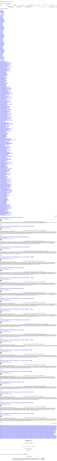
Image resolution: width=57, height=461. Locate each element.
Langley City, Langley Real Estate (4, 142)
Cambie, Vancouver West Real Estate (5, 86)
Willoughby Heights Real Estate (4, 213)
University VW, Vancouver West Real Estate (6, 190)
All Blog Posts (2, 10)
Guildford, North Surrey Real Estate (30, 430)
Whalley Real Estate (2, 210)
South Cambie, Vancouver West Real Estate (6, 180)
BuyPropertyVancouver (3, 85)
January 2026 (2, 19)
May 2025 (1, 24)
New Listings (2, 11)
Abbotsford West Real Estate (4, 61)
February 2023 (2, 41)
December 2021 (2, 50)
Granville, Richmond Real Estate (11, 430)
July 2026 (1, 15)
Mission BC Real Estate (3, 151)
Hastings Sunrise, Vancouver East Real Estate (6, 128)
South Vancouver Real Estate (4, 183)
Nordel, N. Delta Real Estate (4, 154)
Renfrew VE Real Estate (28, 434)
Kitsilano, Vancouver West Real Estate (5, 140)
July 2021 (1, 53)
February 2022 (2, 49)
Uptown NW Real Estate (3, 191)
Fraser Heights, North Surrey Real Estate (5, 114)
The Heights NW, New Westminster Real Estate (23, 436)
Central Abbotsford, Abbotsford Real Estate (5, 88)
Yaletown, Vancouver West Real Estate (52, 438)
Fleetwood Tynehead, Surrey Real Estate (51, 429)
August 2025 (1, 22)
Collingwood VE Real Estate (3, 97)
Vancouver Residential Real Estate (13, 437)
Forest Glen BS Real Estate (3, 112)
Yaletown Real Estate (3, 214)
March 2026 (1, 18)
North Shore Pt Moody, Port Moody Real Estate (6, 156)
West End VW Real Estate (3, 207)
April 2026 (1, 17)
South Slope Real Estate (3, 182)
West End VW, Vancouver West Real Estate (6, 208)
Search (53, 6)
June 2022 (1, 46)
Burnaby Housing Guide (4, 426)
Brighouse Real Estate (3, 68)
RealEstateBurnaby (2, 165)
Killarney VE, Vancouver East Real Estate (5, 139)
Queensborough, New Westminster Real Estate (6, 163)
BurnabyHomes (2, 76)
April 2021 (1, 55)
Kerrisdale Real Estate (33, 431)
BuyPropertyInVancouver (3, 84)
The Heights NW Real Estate (4, 189)
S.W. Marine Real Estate (3, 172)
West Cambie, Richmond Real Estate (5, 205)
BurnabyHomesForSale (3, 77)
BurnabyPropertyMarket (3, 78)
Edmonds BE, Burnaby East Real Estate (14, 429)
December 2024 (2, 27)
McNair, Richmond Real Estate (34, 432)
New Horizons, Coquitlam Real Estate (5, 153)
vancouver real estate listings (4, 198)
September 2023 (2, 37)
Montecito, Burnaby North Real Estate (5, 152)
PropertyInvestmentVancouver (51, 433)
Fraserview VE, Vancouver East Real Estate (6, 117)
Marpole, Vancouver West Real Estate (5, 146)
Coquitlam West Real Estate (3, 100)
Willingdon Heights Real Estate (18, 438)
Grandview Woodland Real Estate (4, 122)
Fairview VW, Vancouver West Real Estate (5, 109)
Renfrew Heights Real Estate (4, 167)
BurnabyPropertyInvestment (49, 426)
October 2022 (2, 44)
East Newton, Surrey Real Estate (4, 107)
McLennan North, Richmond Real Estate (5, 147)
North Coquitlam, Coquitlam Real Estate (5, 155)
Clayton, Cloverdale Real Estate (4, 96)
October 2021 (2, 51)
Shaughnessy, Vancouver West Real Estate (5, 178)
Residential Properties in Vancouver (4, 170)
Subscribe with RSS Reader (4, 8)
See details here (42, 221)
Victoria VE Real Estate (3, 203)
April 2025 (1, 25)
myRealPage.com (30, 456)
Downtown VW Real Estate (3, 103)
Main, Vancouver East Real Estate (4, 145)
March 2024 (1, 33)
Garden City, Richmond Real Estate (4, 118)
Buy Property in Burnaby (3, 80)
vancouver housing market (3, 194)
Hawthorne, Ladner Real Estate (4, 129)
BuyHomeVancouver (2, 82)
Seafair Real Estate (2, 175)
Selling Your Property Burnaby (4, 176)
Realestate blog (2, 12)
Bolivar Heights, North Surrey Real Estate (5, 64)
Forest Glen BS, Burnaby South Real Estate (6, 113)
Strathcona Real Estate (3, 187)
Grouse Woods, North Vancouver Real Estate (6, 124)
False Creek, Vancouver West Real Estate (5, 110)
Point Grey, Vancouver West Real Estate (35, 433)
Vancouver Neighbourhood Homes (4, 195)
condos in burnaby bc (3, 99)
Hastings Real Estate (3, 127)
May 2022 (1, 47)
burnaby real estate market (36, 426)
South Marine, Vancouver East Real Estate (5, 181)
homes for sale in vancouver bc (3, 431)
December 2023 (2, 35)
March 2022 (1, 48)
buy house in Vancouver (3, 79)
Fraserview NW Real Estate (3, 115)
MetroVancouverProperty (52, 432)
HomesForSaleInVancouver (18, 431)
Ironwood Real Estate (3, 137)
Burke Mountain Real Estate (3, 70)
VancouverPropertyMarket (30, 437)
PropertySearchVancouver (3, 160)
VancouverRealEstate (3, 202)
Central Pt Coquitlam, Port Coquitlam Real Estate (6, 93)
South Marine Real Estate (35, 435)
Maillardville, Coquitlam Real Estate (4, 144)
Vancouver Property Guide (3, 196)
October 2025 (2, 21)
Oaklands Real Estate (18, 433)
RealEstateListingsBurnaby (3, 166)
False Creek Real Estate (29, 429)
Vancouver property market (3, 197)
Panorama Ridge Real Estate (4, 158)
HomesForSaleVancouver (3, 136)
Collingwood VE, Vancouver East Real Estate (7, 341)
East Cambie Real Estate (3, 105)
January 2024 (2, 34)
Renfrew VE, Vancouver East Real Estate (5, 169)
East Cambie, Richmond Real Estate (5, 106)
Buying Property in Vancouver (4, 83)
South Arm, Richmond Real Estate (4, 179)
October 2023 (2, 36)
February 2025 (2, 26)
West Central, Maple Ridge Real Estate (5, 206)
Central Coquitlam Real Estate (4, 90)
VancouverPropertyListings (3, 201)
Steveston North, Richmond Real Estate (5, 185)
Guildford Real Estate (3, 125)
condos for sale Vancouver (3, 98)
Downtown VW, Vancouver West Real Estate (6, 104)
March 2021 (1, 56)
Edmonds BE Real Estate (3, 108)
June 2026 (1, 16)
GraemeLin (1, 121)
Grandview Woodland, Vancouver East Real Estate (6, 123)
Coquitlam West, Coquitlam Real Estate (5, 101)
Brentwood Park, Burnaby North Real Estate (6, 66)
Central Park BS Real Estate (4, 91)
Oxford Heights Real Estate (3, 157)
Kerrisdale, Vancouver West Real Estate (5, 138)
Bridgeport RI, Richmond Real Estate (5, 67)
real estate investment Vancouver (4, 164)
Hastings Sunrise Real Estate (48, 430)
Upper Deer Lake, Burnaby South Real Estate (41, 436)
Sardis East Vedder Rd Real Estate (4, 174)
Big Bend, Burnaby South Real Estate (5, 62)
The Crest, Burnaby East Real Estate (5, 188)
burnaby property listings (3, 74)
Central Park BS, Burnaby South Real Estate (6, 92)
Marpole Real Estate (14, 432)
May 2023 (1, 39)
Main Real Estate (3, 432)
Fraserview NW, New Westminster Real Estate (6, 116)
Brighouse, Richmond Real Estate (4, 69)
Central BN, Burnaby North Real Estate (39, 427)
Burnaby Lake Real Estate (3, 73)
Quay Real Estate (2, 161)
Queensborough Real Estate (4, 162)
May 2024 (1, 32)
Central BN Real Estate (3, 89)
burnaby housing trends (3, 72)
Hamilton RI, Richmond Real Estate (4, 126)
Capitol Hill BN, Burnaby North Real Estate (18, 427)
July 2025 (1, 23)
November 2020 (2, 58)
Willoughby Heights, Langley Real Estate (40, 438)
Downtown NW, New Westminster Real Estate (6, 102)
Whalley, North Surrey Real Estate (4, 211)
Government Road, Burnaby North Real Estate (6, 120)
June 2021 (1, 54)
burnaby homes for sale (3, 71)
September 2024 (2, 29)
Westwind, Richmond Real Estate (4, 209)
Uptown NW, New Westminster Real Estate (5, 192)
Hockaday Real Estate (3, 132)
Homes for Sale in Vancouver (4, 133)
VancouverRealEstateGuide (39, 437)
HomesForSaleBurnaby (3, 134)
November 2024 (2, 28)
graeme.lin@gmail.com (9, 3)
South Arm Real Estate (15, 435)
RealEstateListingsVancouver (8, 434)
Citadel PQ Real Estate (3, 94)
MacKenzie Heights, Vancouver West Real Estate (6, 143)
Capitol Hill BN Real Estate (3, 87)
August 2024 (1, 30)
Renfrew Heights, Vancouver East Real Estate (6, 168)
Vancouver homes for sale (3, 193)
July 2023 (1, 38)
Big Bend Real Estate (11, 425)
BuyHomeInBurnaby (2, 81)
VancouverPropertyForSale (3, 200)
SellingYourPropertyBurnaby (4, 177)
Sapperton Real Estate (3, 173)
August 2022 (1, 45)
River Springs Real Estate (3, 171)
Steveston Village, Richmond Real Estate (5, 186)
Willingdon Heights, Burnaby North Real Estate (6, 212)
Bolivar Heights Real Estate (32, 425)
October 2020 (2, 59)
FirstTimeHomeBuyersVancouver (4, 111)
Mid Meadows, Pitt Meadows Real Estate (5, 150)
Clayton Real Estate (2, 95)
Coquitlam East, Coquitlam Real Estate (35, 428)
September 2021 (2, 52)
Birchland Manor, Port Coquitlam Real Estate (6, 63)
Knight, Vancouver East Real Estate (4, 141)
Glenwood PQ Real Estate (3, 119)
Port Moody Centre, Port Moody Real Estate (6, 159)
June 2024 (1, 31)
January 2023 (2, 42)
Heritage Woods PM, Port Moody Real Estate (6, 130)
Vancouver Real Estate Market (4, 199)
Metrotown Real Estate (3, 148)
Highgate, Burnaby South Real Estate (5, 131)
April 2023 (1, 40)
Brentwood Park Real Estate (4, 65)
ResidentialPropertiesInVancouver (49, 434)
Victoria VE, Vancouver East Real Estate (5, 204)
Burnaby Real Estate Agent (3, 75)
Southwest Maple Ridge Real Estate (5, 184)
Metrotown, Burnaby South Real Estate (5, 149)
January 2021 (2, 57)
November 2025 (2, 20)
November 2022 (2, 43)
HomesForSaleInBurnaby (3, 135)
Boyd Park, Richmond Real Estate (47, 425)
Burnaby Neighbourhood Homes (20, 426)
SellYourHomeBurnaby (2, 435)
